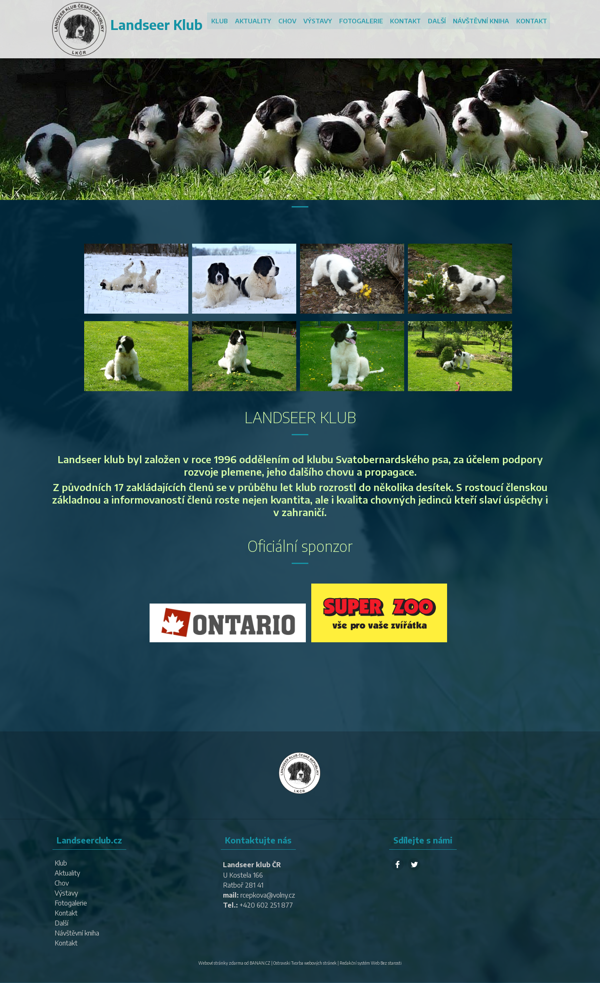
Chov (290, 21)
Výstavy (319, 21)
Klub (223, 21)
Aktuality (256, 21)
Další (438, 21)
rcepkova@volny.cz (267, 895)
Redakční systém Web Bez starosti (371, 963)
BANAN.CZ (260, 963)
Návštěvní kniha (481, 21)
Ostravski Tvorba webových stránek (305, 963)
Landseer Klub (154, 24)
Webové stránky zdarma (220, 963)
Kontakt (406, 21)
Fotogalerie (363, 21)
